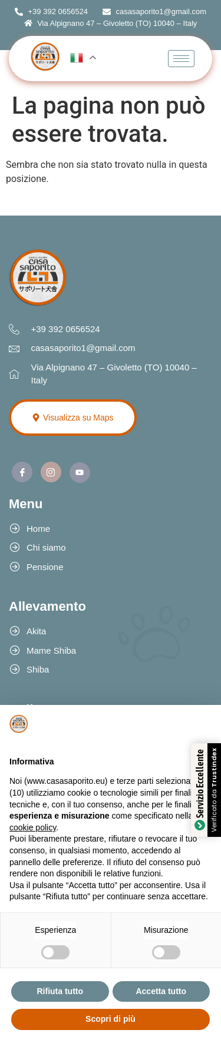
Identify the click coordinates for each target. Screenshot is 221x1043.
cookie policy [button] (32, 827)
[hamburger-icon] (181, 58)
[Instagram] (51, 472)
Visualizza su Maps (73, 417)
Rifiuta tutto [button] (60, 991)
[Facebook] (22, 472)
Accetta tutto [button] (161, 991)
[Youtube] (80, 472)
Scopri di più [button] (110, 1019)
